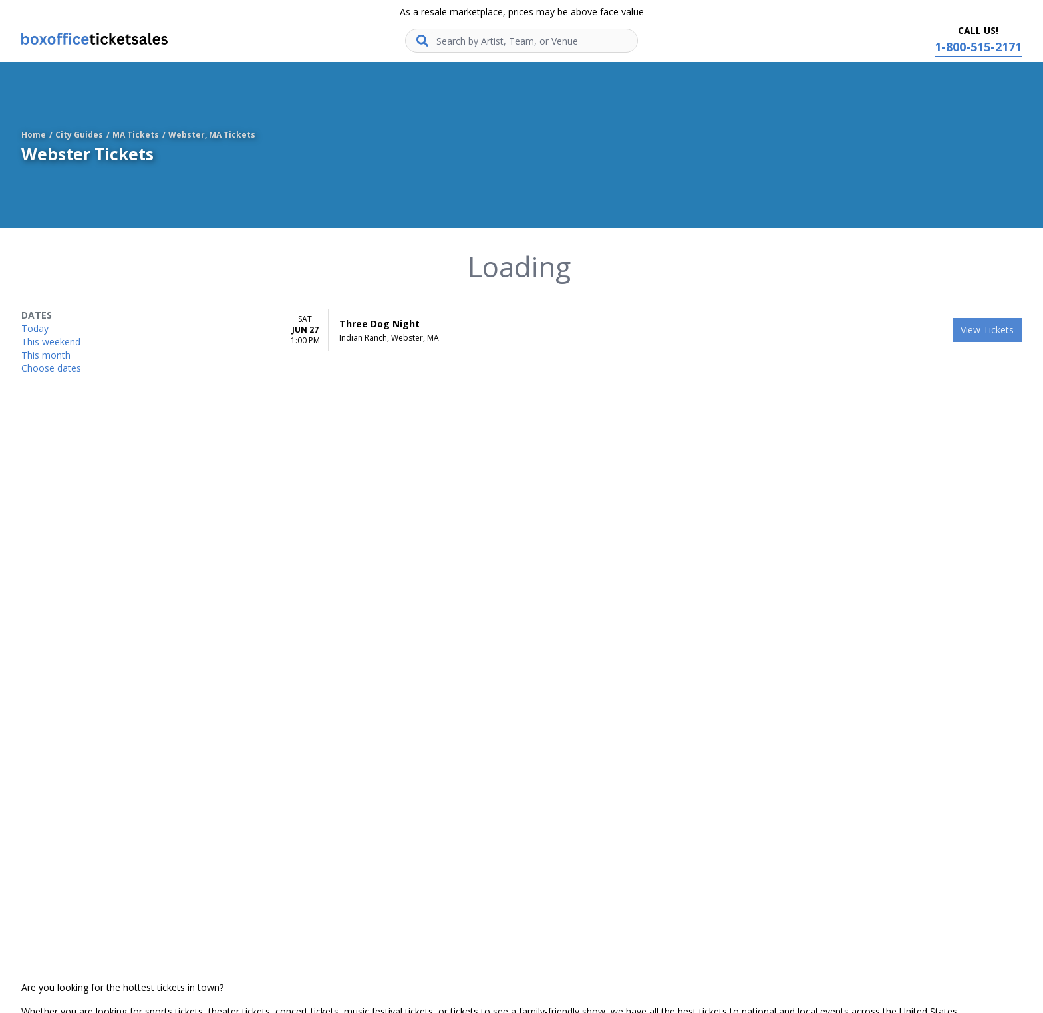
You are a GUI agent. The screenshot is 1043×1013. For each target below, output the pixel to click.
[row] (652, 330)
